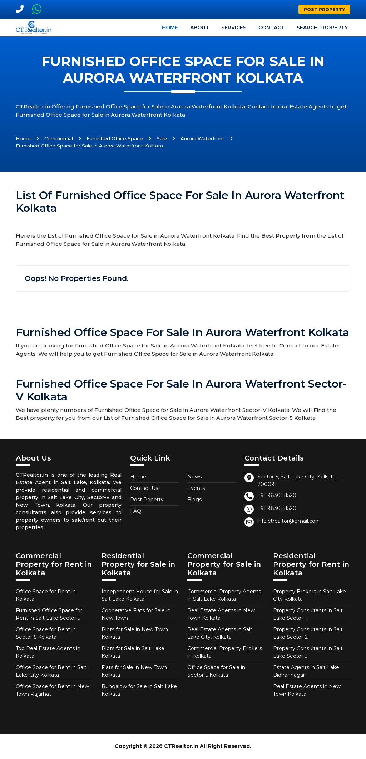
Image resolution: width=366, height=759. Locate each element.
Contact (271, 27)
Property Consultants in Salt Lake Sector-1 (308, 614)
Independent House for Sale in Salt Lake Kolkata (140, 595)
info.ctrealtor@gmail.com (289, 521)
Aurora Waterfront (202, 138)
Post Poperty (147, 499)
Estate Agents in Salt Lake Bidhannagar (306, 671)
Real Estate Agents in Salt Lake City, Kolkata (219, 633)
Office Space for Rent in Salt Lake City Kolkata (51, 671)
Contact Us (144, 488)
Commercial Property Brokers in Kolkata (224, 652)
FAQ (135, 511)
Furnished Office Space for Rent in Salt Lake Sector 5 (49, 614)
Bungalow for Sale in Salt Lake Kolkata (139, 690)
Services (233, 27)
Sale (162, 138)
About (199, 27)
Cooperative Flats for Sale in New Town (136, 614)
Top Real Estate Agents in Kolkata (48, 652)
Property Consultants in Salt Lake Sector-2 (308, 633)
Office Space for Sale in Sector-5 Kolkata (216, 671)
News (194, 476)
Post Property (324, 9)
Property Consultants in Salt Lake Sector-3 (308, 652)
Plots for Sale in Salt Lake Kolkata (133, 652)
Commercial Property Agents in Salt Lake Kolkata (224, 595)
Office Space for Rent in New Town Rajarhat (52, 690)
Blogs (194, 499)
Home (170, 27)
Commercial (58, 138)
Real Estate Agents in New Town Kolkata (221, 614)
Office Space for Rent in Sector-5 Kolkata (46, 633)
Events (196, 488)
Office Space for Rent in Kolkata (46, 595)
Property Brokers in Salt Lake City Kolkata (309, 595)
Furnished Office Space (114, 138)
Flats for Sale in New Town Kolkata (134, 671)
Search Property (322, 27)
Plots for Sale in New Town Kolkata (135, 633)
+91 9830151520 (276, 495)
